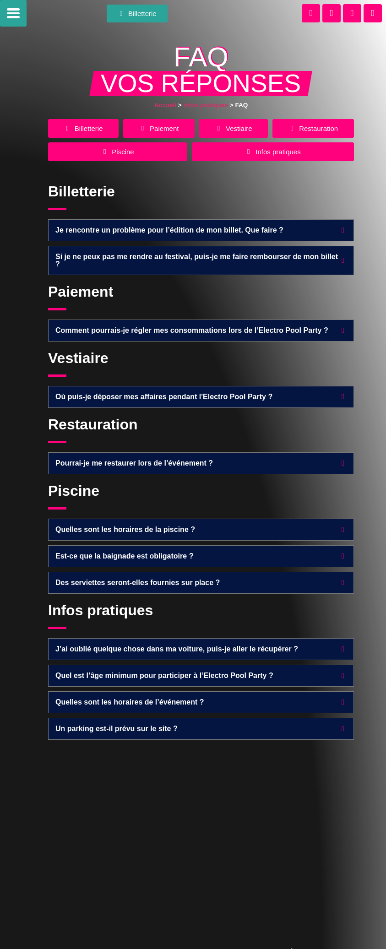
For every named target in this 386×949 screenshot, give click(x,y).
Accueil (165, 105)
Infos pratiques (205, 105)
